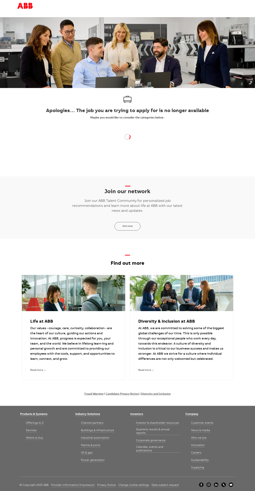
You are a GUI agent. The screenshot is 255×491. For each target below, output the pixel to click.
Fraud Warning (93, 394)
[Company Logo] (25, 5)
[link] (38, 370)
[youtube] (231, 485)
